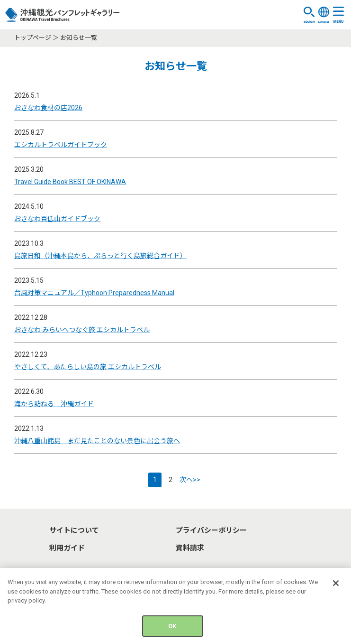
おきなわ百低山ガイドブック (57, 219)
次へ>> (190, 479)
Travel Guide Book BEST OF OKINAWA (70, 182)
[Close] (335, 585)
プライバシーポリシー (211, 530)
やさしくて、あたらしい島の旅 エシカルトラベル (87, 367)
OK (172, 628)
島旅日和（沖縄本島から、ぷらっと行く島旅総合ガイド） (100, 256)
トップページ (32, 37)
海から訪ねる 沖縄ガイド (54, 404)
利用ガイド (67, 548)
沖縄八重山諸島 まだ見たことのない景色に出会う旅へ (97, 441)
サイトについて (74, 530)
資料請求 (190, 548)
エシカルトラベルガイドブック (60, 145)
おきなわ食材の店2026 (48, 107)
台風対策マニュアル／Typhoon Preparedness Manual (94, 293)
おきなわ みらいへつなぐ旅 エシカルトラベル (82, 330)
